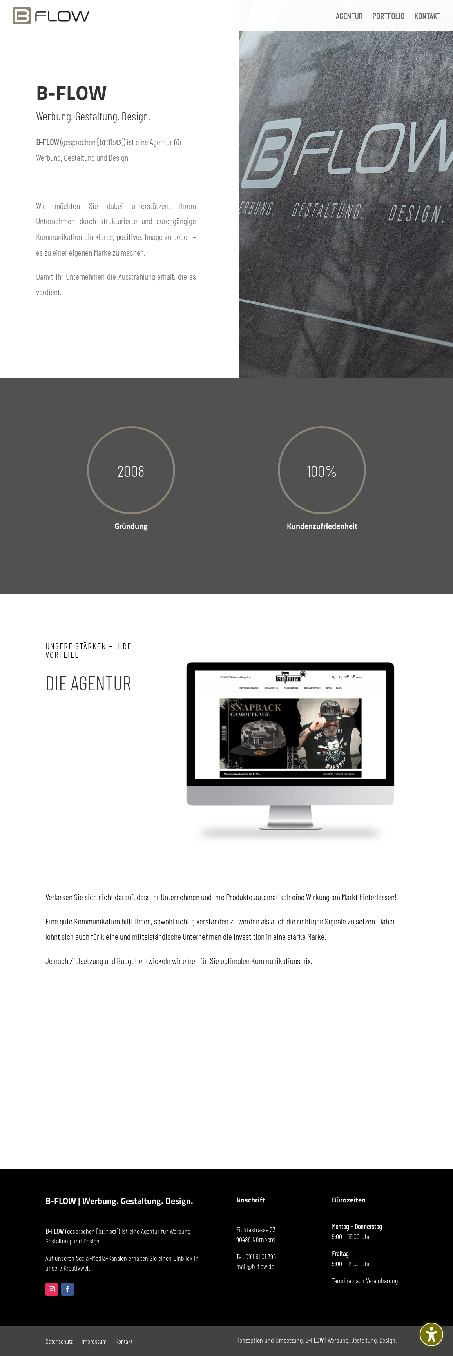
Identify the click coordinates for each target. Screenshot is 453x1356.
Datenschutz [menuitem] (59, 1340)
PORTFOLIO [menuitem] (388, 17)
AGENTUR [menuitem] (349, 17)
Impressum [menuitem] (94, 1340)
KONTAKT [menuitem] (427, 17)
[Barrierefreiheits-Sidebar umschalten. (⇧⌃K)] (431, 1334)
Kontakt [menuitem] (123, 1340)
